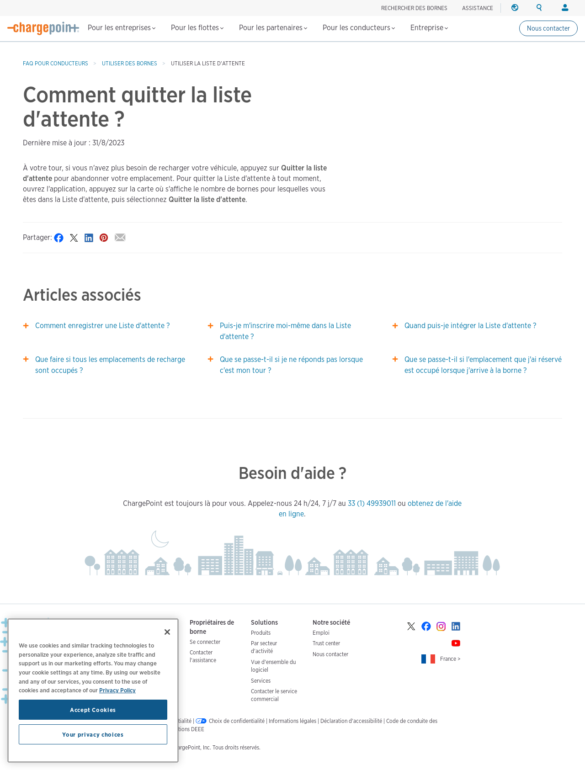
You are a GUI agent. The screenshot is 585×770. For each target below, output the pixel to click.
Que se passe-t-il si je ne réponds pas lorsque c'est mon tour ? (291, 365)
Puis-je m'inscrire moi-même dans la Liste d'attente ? (285, 331)
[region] (93, 690)
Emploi (321, 632)
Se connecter (205, 641)
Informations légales (292, 720)
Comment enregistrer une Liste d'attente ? (102, 325)
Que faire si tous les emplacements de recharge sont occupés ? (110, 365)
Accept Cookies (93, 709)
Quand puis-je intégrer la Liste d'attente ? (470, 325)
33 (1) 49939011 (372, 503)
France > (450, 658)
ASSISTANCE (477, 8)
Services (261, 680)
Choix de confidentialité (237, 720)
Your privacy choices (92, 734)
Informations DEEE (182, 729)
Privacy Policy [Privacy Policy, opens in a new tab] (117, 690)
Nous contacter (548, 28)
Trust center (326, 643)
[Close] (167, 632)
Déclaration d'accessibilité (351, 720)
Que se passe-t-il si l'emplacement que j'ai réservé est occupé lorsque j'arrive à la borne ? (483, 365)
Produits (261, 632)
